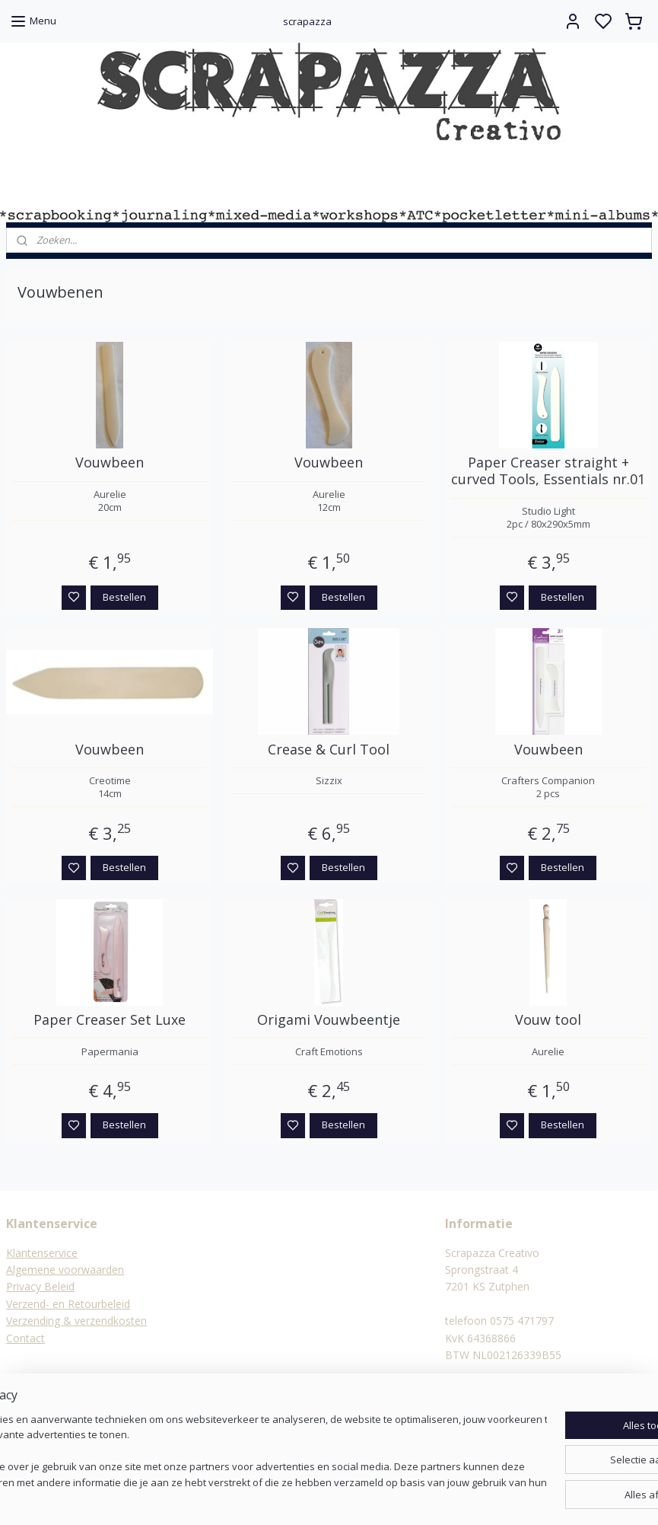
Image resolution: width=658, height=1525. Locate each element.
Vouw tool (548, 1020)
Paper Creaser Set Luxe (109, 1020)
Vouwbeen (109, 463)
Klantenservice (42, 1253)
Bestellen (124, 596)
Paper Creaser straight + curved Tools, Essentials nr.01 (548, 471)
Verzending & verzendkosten (76, 1320)
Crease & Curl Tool (328, 749)
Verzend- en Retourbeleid (68, 1304)
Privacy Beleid (40, 1286)
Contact (25, 1338)
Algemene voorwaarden (65, 1269)
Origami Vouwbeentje (328, 1020)
